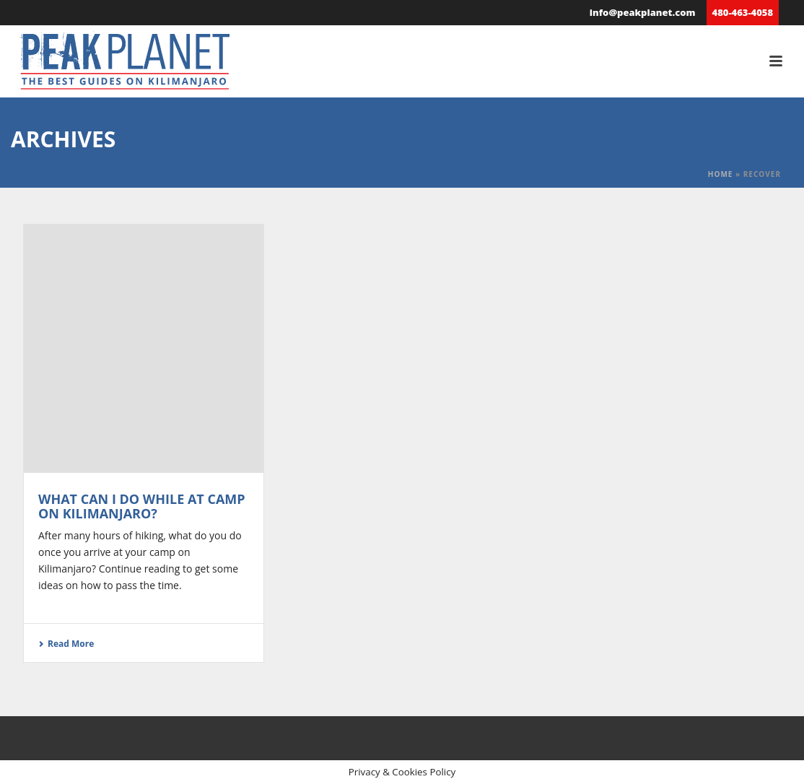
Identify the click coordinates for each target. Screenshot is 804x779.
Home (720, 174)
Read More (66, 643)
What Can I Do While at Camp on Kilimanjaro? (141, 506)
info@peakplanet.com (643, 12)
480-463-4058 (742, 12)
